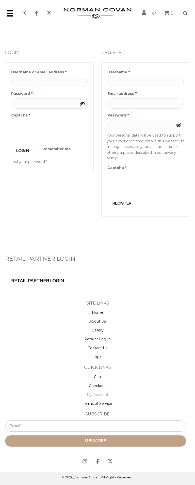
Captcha (20, 115)
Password (30, 93)
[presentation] (49, 132)
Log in (22, 151)
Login (97, 357)
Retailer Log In (97, 339)
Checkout (97, 385)
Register (121, 203)
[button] (24, 13)
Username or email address (47, 71)
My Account (97, 394)
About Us (97, 321)
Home (97, 312)
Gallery (98, 330)
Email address (130, 93)
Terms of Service (97, 403)
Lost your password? (28, 161)
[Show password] (82, 103)
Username (127, 71)
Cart (97, 377)
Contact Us (97, 348)
